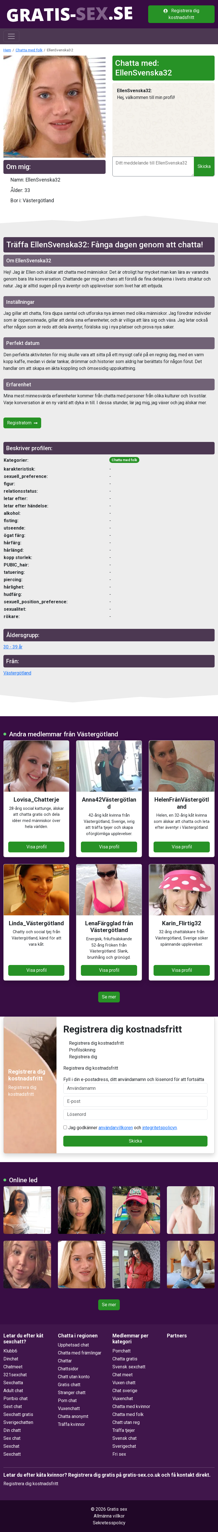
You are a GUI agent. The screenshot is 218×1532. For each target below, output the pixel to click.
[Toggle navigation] (11, 36)
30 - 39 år (12, 647)
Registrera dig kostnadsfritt (181, 14)
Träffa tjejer (123, 1430)
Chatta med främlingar (79, 1353)
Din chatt (12, 1430)
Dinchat (10, 1359)
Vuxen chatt (123, 1382)
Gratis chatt (69, 1384)
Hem (7, 50)
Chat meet (122, 1374)
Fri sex (119, 1454)
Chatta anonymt (73, 1416)
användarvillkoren (115, 1127)
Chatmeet (12, 1366)
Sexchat (11, 1446)
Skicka (204, 166)
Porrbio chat (15, 1398)
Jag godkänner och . (120, 1127)
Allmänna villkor (109, 1516)
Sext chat (12, 1406)
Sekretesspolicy (109, 1522)
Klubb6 (10, 1351)
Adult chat (13, 1390)
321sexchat (15, 1374)
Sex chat (11, 1438)
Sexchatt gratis (18, 1414)
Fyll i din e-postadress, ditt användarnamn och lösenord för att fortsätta (135, 1085)
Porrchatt (121, 1351)
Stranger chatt (71, 1392)
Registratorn (22, 422)
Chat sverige (124, 1390)
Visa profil (36, 847)
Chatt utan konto (74, 1376)
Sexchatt (12, 1454)
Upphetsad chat (73, 1345)
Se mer (109, 997)
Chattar (65, 1361)
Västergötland (17, 673)
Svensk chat (124, 1438)
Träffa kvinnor (71, 1424)
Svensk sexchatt (128, 1366)
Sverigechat (124, 1446)
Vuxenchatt (69, 1408)
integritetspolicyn (159, 1127)
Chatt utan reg (126, 1422)
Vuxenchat (122, 1398)
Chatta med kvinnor (131, 1406)
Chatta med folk (29, 50)
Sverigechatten (18, 1422)
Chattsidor (68, 1368)
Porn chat (67, 1400)
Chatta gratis (124, 1359)
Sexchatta (13, 1382)
